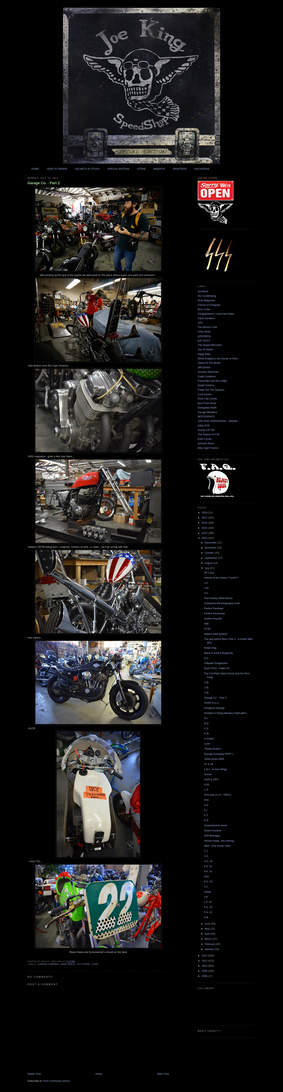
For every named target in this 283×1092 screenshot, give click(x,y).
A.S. (206, 728)
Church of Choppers (209, 304)
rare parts (68, 964)
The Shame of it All (208, 434)
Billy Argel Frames (208, 447)
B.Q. (206, 723)
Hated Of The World (209, 362)
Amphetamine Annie (215, 825)
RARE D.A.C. (211, 702)
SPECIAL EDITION (118, 168)
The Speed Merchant (209, 345)
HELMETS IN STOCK (87, 168)
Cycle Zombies (206, 318)
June (208, 923)
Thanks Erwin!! (212, 748)
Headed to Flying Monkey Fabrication (225, 713)
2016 (205, 522)
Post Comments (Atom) (56, 1080)
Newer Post (34, 1073)
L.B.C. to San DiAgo (215, 769)
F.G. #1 (208, 912)
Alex (206, 876)
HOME (35, 168)
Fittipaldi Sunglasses (215, 663)
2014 (205, 532)
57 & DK (208, 764)
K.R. (206, 820)
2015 (205, 527)
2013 (205, 538)
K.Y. (206, 815)
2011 (205, 960)
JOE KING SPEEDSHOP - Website (218, 421)
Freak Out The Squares (211, 389)
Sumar (207, 774)
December (211, 542)
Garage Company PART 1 (218, 753)
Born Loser (204, 309)
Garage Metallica (207, 412)
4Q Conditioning (207, 295)
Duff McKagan (212, 835)
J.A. (206, 582)
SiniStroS (203, 291)
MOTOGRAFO (206, 416)
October (210, 552)
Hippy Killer (204, 354)
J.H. (206, 856)
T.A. (206, 593)
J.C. (206, 886)
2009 (205, 970)
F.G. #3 (208, 881)
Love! (207, 743)
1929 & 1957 (211, 779)
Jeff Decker (204, 367)
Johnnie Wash (206, 443)
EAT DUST (204, 340)
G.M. (206, 784)
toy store (83, 964)
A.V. (206, 804)
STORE (141, 168)
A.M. (206, 733)
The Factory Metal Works (218, 598)
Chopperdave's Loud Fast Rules (216, 313)
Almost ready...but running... (220, 840)
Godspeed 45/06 (207, 407)
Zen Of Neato (205, 349)
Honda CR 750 (206, 430)
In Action (209, 738)
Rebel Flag (210, 647)
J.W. (206, 587)
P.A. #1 (208, 871)
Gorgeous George (214, 707)
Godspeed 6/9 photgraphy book (222, 603)
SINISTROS (180, 168)
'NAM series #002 (214, 759)
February (210, 944)
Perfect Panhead (213, 608)
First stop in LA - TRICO (217, 794)
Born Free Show (207, 403)
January (210, 949)
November (211, 547)
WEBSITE (159, 168)
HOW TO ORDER (57, 168)
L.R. (206, 789)
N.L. (206, 718)
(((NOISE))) (204, 336)
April (208, 933)
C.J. (206, 850)
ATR (200, 322)
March (209, 938)
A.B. (206, 917)
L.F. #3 (208, 902)
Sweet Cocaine (212, 830)
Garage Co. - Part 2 (44, 183)
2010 (205, 965)
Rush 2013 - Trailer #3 (216, 668)
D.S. (206, 658)
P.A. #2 (208, 866)
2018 (205, 512)
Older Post (163, 1073)
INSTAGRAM (201, 168)
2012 (205, 955)
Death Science (206, 385)
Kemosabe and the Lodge (212, 380)
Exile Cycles (205, 438)
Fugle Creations (207, 376)
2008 (205, 976)
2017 (205, 517)
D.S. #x (208, 861)
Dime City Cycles (207, 398)
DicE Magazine (206, 300)
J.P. (206, 896)
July (207, 568)
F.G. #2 (208, 907)
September (211, 557)
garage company (48, 964)
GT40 (207, 628)
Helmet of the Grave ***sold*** (221, 577)
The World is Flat (207, 327)
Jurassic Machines (208, 371)
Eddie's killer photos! (215, 633)
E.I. (206, 810)
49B (206, 623)
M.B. (206, 799)
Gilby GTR (204, 425)
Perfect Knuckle (213, 618)
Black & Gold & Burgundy (218, 652)
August (209, 563)
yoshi (95, 964)
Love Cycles (205, 394)
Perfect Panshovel (214, 613)
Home (99, 1073)
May (207, 928)
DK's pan (209, 572)
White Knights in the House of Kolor (218, 358)
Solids (207, 891)
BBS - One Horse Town (217, 845)
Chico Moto (204, 331)
